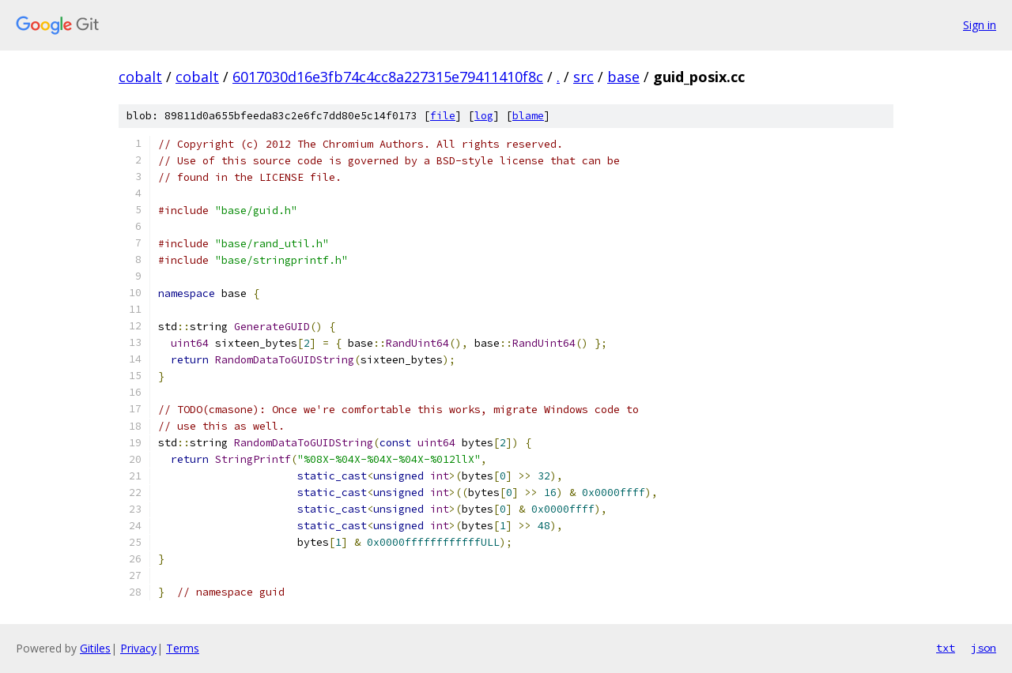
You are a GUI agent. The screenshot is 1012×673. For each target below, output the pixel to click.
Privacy (138, 648)
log (483, 115)
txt (945, 648)
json (983, 648)
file (442, 115)
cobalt (140, 76)
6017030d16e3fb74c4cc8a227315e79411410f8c (387, 76)
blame (528, 115)
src (583, 76)
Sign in (979, 24)
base (623, 76)
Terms (182, 648)
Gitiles (95, 648)
